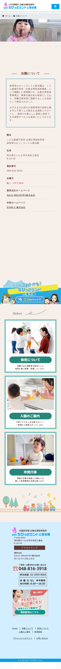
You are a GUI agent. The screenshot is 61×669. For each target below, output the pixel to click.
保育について (43, 628)
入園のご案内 (24, 632)
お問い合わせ (42, 638)
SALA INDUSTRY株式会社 (21, 195)
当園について (27, 628)
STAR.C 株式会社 (16, 207)
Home (15, 628)
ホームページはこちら (24, 558)
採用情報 (38, 632)
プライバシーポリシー (22, 638)
